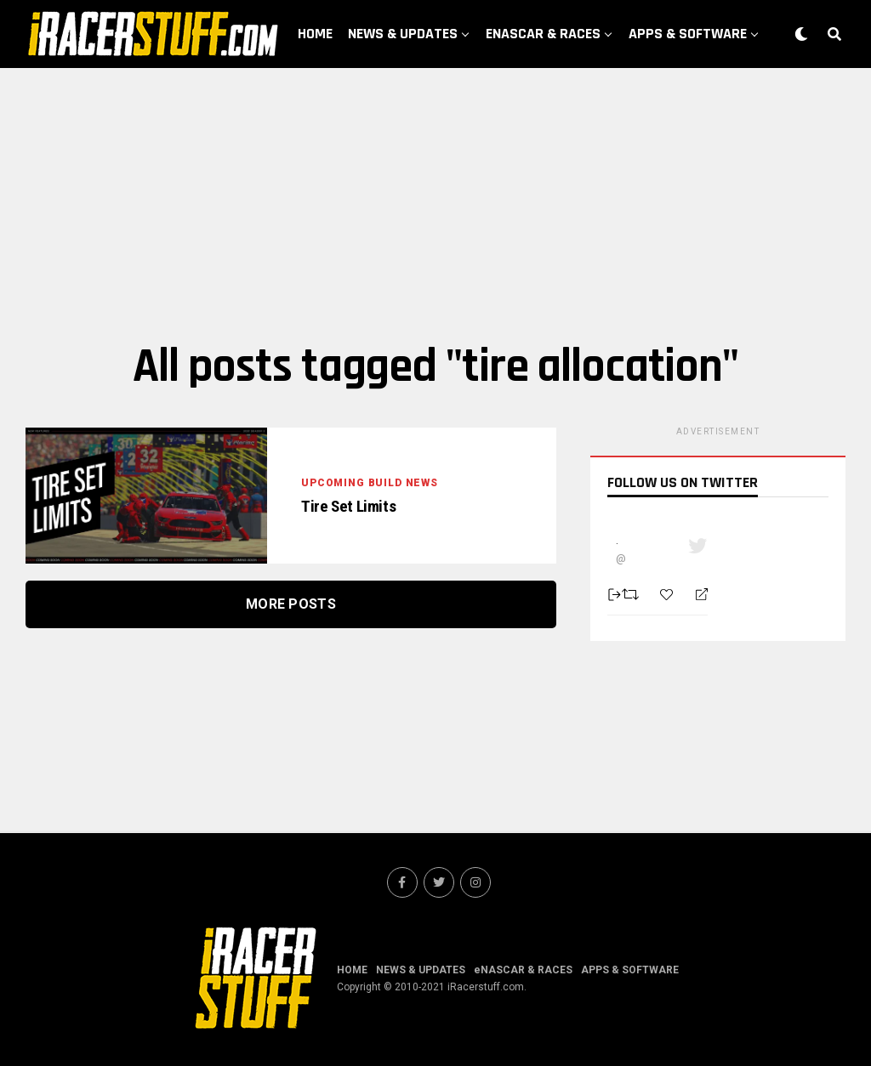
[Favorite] (668, 595)
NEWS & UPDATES (403, 33)
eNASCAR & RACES (543, 33)
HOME (315, 33)
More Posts (291, 604)
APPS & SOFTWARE (688, 33)
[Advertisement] (435, 204)
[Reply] (694, 595)
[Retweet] (632, 594)
